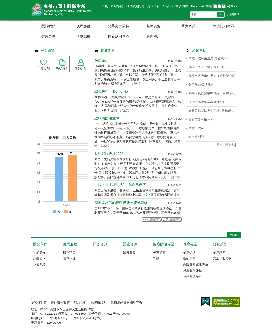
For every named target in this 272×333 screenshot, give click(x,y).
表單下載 (69, 258)
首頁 (105, 6)
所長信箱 (153, 6)
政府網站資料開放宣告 (126, 302)
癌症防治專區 (223, 26)
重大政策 (188, 26)
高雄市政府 (196, 128)
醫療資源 (154, 26)
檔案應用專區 (118, 37)
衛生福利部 (196, 137)
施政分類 (62, 68)
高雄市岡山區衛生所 (66, 10)
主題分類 (43, 68)
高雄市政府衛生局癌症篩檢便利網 (211, 75)
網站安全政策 (60, 302)
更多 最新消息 (172, 219)
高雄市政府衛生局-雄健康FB (208, 58)
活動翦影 (83, 37)
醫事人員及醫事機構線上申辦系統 (211, 93)
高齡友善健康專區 (195, 264)
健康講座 (219, 252)
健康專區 (48, 37)
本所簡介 (39, 252)
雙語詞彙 (181, 6)
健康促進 (189, 252)
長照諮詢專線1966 (108, 154)
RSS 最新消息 (152, 219)
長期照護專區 (192, 276)
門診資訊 (100, 244)
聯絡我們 (80, 302)
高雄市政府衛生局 (200, 119)
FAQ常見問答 (135, 6)
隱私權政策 (39, 302)
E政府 (205, 301)
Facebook (198, 6)
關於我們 (48, 26)
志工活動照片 (222, 258)
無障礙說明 (99, 302)
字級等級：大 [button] (224, 6)
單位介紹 (39, 264)
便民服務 (83, 26)
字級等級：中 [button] (219, 6)
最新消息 (154, 37)
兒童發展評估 (192, 270)
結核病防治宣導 (106, 118)
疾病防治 (189, 258)
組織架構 (39, 258)
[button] (220, 14)
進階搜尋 (233, 14)
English (167, 6)
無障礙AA (226, 302)
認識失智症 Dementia (111, 91)
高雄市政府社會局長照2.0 (206, 67)
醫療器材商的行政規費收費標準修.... (123, 203)
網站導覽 (117, 6)
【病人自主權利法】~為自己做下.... (122, 185)
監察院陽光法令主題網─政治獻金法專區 (212, 110)
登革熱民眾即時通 (200, 84)
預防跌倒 (101, 60)
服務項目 (69, 252)
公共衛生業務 (118, 26)
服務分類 (81, 68)
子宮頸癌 (159, 252)
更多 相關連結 (226, 144)
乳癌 (156, 258)
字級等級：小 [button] (215, 6)
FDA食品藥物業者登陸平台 (207, 102)
